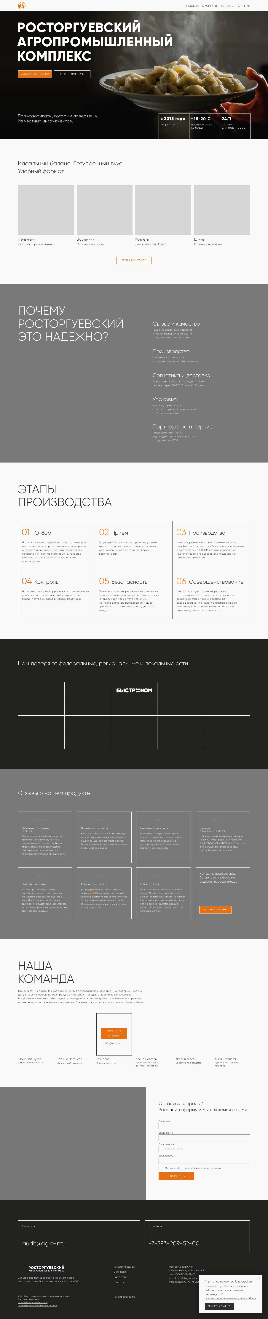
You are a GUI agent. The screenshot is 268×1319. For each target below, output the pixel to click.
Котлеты (142, 239)
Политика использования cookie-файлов (37, 1305)
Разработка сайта (124, 1296)
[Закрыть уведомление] (259, 1278)
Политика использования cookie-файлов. (230, 1298)
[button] (216, 909)
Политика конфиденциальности (32, 1302)
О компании (120, 1271)
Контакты (119, 1282)
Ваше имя (164, 1121)
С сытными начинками (208, 244)
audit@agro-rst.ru (46, 1243)
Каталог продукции (125, 1266)
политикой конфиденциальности (202, 1168)
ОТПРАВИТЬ (176, 1176)
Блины (199, 239)
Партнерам (120, 1277)
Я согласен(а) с (174, 1168)
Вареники (86, 239)
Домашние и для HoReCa (151, 244)
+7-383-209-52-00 (174, 1243)
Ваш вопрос (166, 1155)
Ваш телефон (166, 1144)
